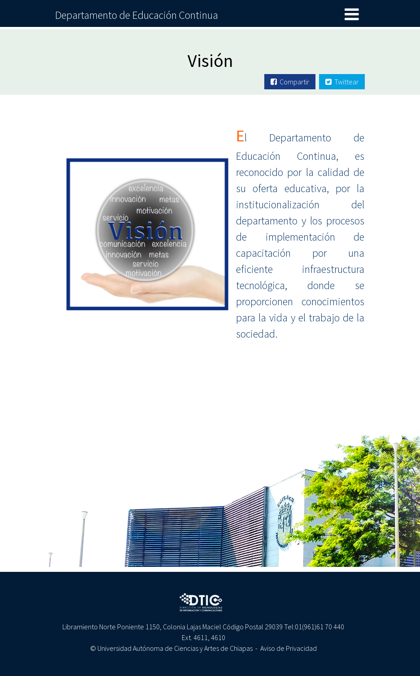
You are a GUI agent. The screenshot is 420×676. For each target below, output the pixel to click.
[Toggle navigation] (351, 14)
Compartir (290, 81)
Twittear (342, 81)
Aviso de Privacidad (288, 648)
